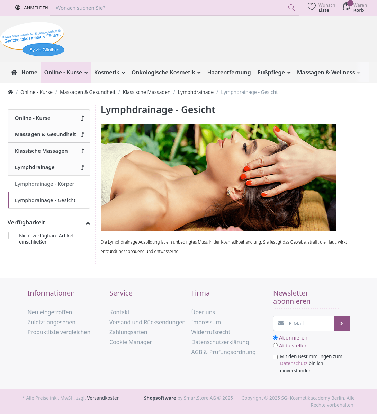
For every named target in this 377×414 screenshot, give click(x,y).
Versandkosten (103, 398)
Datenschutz (293, 363)
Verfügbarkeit (26, 222)
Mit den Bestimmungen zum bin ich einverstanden (311, 363)
